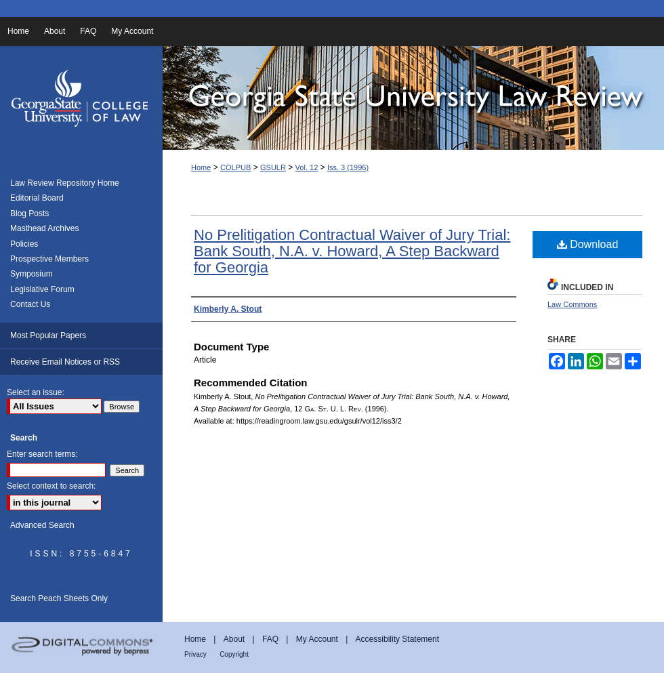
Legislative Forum (42, 289)
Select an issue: (35, 392)
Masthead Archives (44, 228)
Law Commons (572, 304)
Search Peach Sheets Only (59, 598)
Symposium (31, 274)
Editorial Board (37, 198)
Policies (24, 244)
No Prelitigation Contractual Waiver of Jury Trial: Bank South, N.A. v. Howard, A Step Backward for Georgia (352, 251)
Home (201, 167)
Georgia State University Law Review (413, 98)
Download (588, 244)
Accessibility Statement (397, 639)
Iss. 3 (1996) (348, 167)
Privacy (195, 654)
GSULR (273, 167)
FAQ (270, 639)
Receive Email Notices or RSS (65, 362)
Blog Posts (29, 213)
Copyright (234, 654)
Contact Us (30, 304)
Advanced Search (42, 525)
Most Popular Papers (48, 335)
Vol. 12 (306, 167)
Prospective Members (49, 259)
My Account (317, 639)
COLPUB (235, 167)
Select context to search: (51, 486)
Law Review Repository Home (64, 183)
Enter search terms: (42, 454)
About (234, 639)
